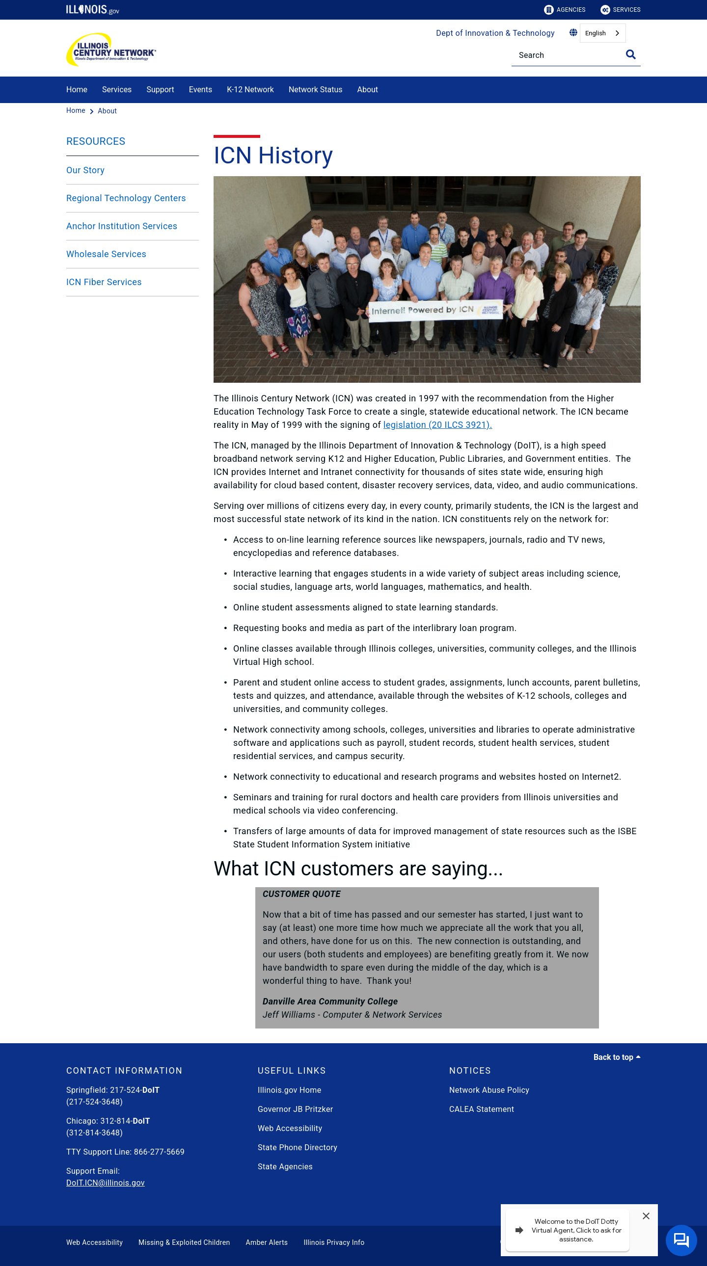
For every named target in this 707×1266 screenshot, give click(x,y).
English (595, 33)
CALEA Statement (481, 1109)
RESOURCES (95, 141)
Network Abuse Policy (489, 1090)
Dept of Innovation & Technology (495, 33)
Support (160, 89)
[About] (385, 88)
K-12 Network (250, 89)
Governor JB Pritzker (295, 1109)
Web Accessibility (290, 1128)
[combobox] (603, 33)
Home (76, 89)
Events (200, 89)
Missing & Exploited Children (184, 1242)
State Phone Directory (297, 1147)
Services (620, 10)
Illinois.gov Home (290, 1090)
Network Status (316, 89)
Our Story (85, 170)
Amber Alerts (267, 1242)
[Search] (576, 55)
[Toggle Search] (631, 54)
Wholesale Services (106, 254)
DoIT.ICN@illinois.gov (105, 1182)
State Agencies (285, 1166)
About (367, 89)
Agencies (565, 10)
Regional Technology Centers (126, 198)
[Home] (76, 111)
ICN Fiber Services (104, 282)
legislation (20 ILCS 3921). (437, 425)
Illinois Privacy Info (333, 1242)
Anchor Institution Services (121, 226)
